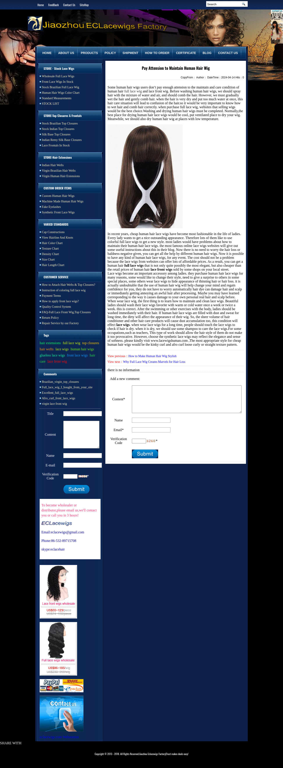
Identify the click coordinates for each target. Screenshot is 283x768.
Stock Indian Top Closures (58, 129)
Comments (50, 374)
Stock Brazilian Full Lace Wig (60, 87)
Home (40, 4)
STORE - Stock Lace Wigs (59, 68)
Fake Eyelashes (51, 207)
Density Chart (50, 254)
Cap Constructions (53, 232)
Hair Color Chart (52, 243)
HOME (47, 53)
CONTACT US (228, 53)
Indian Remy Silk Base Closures (62, 140)
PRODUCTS (89, 53)
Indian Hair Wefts (53, 165)
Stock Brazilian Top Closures (60, 123)
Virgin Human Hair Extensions (61, 176)
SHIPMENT (130, 53)
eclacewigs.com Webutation (59, 742)
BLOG (207, 53)
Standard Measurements (56, 98)
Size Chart (48, 259)
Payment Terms (51, 295)
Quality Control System (56, 306)
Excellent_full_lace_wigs (57, 392)
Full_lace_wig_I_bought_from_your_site (67, 387)
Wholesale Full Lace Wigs (58, 76)
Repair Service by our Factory (60, 323)
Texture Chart (50, 248)
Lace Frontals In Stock (56, 145)
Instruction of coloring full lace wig (63, 290)
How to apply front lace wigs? (60, 301)
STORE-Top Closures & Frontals (63, 115)
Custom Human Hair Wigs (58, 196)
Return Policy (50, 317)
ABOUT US (66, 53)
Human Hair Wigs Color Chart (61, 92)
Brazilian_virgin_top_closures (60, 381)
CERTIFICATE (186, 53)
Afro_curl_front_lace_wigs (58, 398)
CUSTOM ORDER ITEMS (58, 188)
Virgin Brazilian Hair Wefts (59, 170)
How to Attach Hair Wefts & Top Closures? (68, 284)
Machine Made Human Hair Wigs (62, 201)
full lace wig (133, 91)
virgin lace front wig (54, 403)
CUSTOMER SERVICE (56, 277)
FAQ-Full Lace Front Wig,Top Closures (66, 312)
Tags (46, 335)
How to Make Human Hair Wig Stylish (152, 356)
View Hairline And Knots (57, 237)
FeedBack (53, 4)
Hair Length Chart (53, 265)
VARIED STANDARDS (56, 224)
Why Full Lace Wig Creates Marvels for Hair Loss (154, 361)
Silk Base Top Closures (56, 134)
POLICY (110, 53)
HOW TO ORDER (157, 53)
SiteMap (84, 4)
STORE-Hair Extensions (58, 157)
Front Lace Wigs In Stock (57, 81)
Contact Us (69, 4)
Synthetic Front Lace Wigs (58, 212)
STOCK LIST (50, 103)
